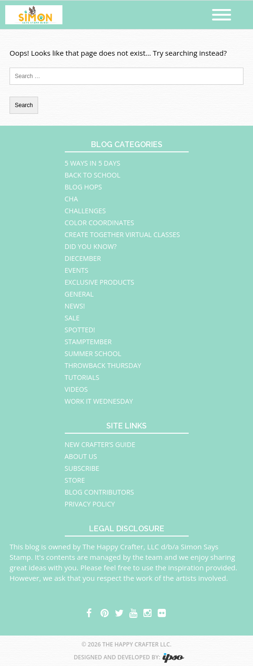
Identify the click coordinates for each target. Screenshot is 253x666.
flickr (162, 611)
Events (77, 270)
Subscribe (82, 468)
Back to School (93, 174)
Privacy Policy (90, 503)
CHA (71, 198)
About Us (81, 456)
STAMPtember (88, 341)
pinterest (105, 611)
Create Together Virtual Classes (122, 234)
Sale (72, 317)
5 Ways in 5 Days (93, 163)
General (79, 293)
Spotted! (80, 329)
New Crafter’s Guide (100, 444)
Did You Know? (91, 246)
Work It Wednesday (99, 401)
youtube (134, 611)
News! (75, 305)
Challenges (85, 210)
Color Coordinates (99, 222)
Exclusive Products (99, 282)
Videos (76, 389)
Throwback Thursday (103, 365)
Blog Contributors (99, 492)
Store (75, 480)
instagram (148, 611)
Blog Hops (83, 186)
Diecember (83, 258)
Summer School (93, 353)
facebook (91, 611)
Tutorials (82, 377)
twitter (119, 611)
